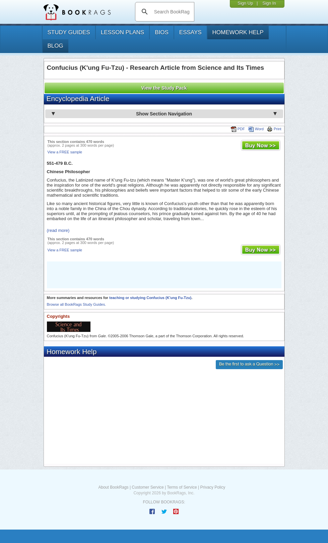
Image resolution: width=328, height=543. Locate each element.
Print (274, 129)
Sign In (269, 3)
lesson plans (122, 32)
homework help (238, 32)
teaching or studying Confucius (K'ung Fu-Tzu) (150, 298)
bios (162, 32)
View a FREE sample (65, 152)
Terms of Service (182, 487)
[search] (171, 12)
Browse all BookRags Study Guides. (76, 304)
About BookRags (114, 487)
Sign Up (245, 3)
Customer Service (147, 487)
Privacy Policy (212, 487)
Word (256, 129)
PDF (238, 129)
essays (190, 32)
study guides (69, 32)
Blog (55, 46)
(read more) (58, 230)
